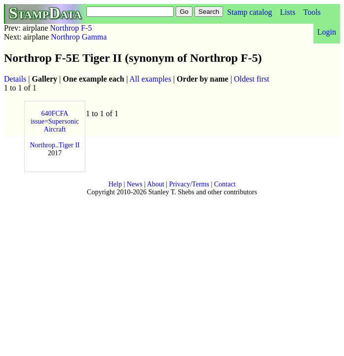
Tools (311, 12)
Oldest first (251, 79)
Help (115, 184)
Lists (287, 12)
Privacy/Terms (189, 184)
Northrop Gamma (79, 37)
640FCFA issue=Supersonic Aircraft (55, 121)
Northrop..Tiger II (55, 145)
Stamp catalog (249, 12)
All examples (150, 79)
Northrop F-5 (71, 28)
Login (326, 32)
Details (15, 79)
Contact (225, 184)
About (155, 184)
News (135, 184)
